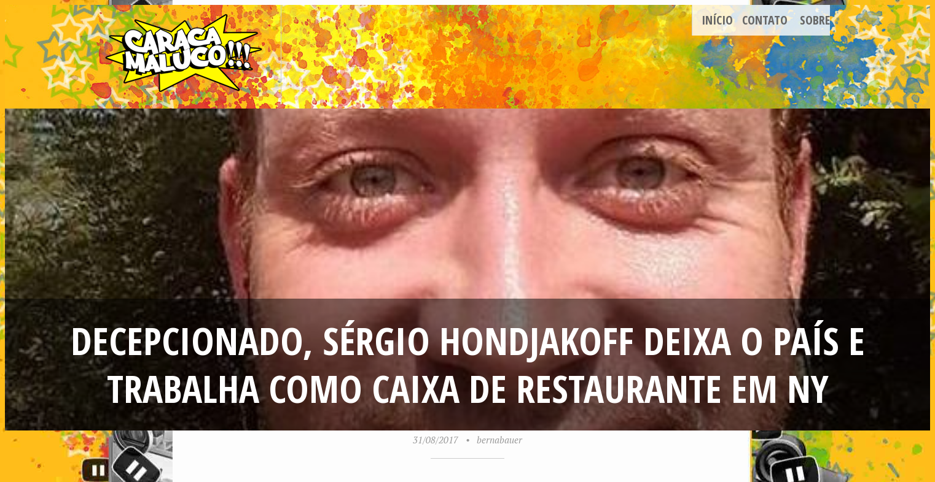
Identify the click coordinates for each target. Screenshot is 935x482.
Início (717, 20)
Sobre (815, 20)
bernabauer (499, 440)
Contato (765, 20)
